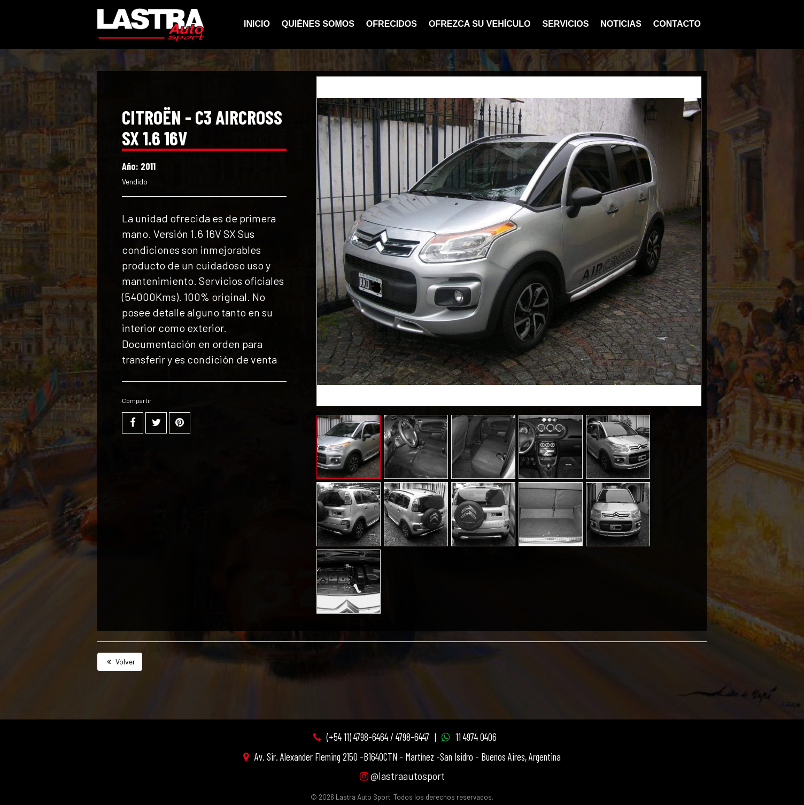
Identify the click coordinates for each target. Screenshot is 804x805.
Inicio (257, 23)
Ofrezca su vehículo (480, 23)
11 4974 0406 (476, 737)
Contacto (677, 23)
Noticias (620, 23)
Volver (119, 661)
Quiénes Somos (318, 23)
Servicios (566, 23)
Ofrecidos (391, 23)
